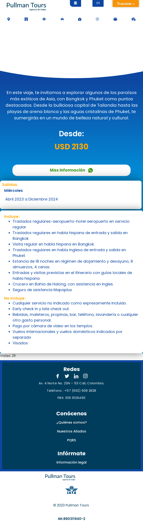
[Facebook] (58, 376)
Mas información (71, 170)
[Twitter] (67, 376)
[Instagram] (85, 376)
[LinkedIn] (76, 376)
